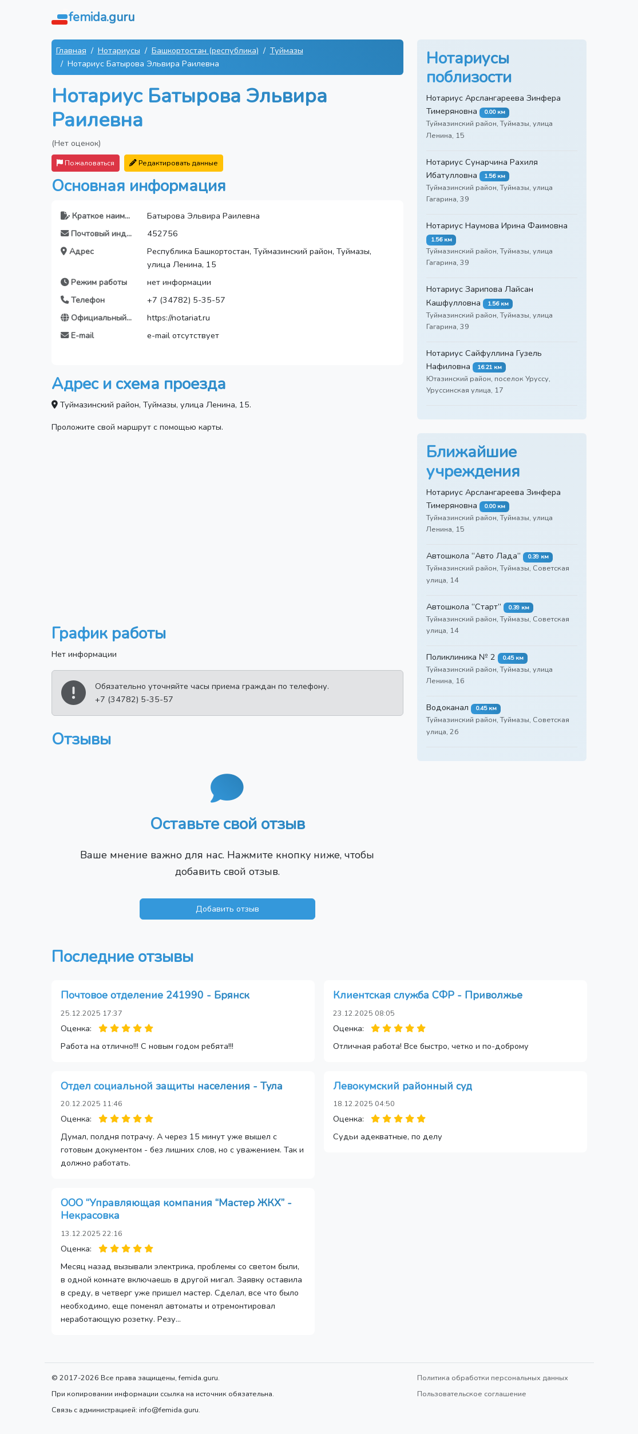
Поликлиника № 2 (461, 657)
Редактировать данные (173, 163)
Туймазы (286, 50)
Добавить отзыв (227, 908)
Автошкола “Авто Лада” (473, 555)
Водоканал (447, 707)
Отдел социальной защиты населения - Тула (172, 1086)
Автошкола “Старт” (463, 606)
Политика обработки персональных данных (492, 1377)
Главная (71, 50)
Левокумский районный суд (402, 1086)
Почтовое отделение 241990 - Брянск (155, 995)
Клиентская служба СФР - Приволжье (427, 995)
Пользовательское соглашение (471, 1394)
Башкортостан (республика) (205, 50)
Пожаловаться (85, 163)
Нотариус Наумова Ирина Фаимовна (497, 225)
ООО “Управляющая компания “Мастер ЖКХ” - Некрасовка (176, 1209)
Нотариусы (119, 50)
